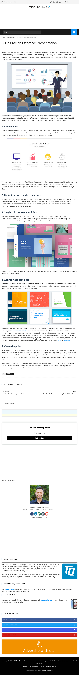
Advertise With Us (50, 667)
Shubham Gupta (48, 670)
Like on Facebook (40, 620)
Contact (42, 667)
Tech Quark (19, 661)
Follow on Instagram (40, 630)
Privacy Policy (27, 667)
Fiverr (60, 340)
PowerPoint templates (19, 331)
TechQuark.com (46, 600)
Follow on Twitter (40, 625)
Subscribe (39, 438)
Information (10, 38)
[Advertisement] (39, 23)
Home (3, 38)
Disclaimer (35, 667)
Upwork (67, 340)
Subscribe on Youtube (40, 635)
